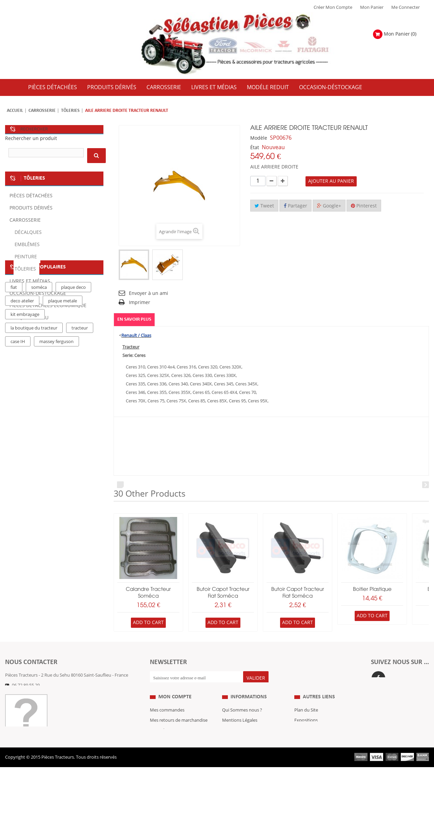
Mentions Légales (239, 735)
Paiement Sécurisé (240, 765)
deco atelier (22, 400)
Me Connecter (405, 7)
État (254, 148)
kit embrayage (25, 414)
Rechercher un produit (31, 138)
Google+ (329, 206)
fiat (14, 386)
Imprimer (139, 302)
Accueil (15, 110)
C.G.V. (228, 745)
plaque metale (62, 400)
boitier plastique (372, 589)
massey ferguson (56, 441)
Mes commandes (167, 724)
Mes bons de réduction (173, 765)
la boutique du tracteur (34, 427)
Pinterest (364, 206)
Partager (295, 206)
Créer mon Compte (333, 7)
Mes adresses (163, 745)
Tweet (264, 206)
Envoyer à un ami (148, 293)
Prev (120, 484)
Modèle (258, 138)
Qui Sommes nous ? (242, 724)
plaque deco (73, 386)
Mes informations (167, 755)
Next (425, 484)
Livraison (231, 755)
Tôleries (70, 110)
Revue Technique (311, 745)
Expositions (306, 735)
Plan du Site (306, 724)
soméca (39, 386)
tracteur (80, 427)
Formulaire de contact (34, 695)
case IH (18, 441)
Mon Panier (371, 7)
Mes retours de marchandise (179, 735)
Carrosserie (42, 110)
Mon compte (175, 711)
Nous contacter (310, 755)
